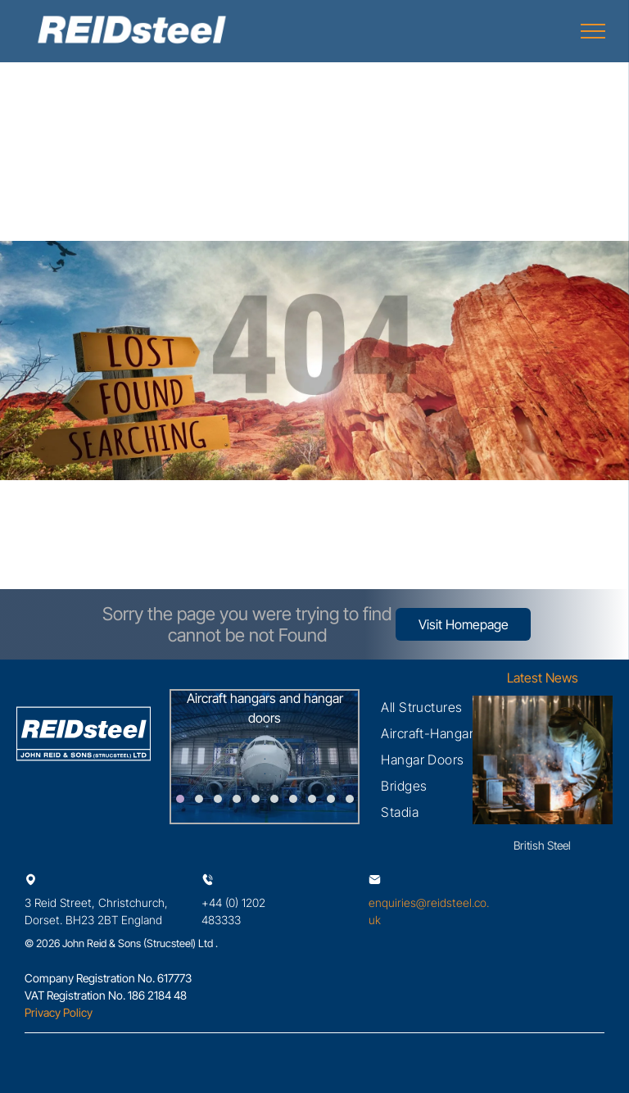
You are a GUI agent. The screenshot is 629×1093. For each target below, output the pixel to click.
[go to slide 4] (237, 799)
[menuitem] (422, 707)
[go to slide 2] (199, 799)
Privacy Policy (59, 1012)
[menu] (593, 31)
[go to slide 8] (312, 799)
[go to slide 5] (255, 799)
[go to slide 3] (218, 799)
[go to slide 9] (331, 799)
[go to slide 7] (293, 799)
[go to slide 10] (350, 799)
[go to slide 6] (274, 799)
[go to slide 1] (180, 799)
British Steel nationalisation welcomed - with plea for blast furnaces (542, 846)
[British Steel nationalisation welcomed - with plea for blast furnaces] (543, 760)
